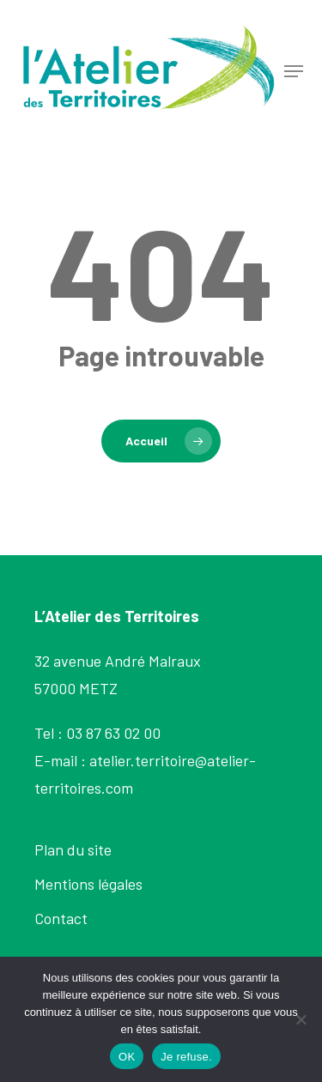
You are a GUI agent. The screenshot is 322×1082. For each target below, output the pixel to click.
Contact (61, 918)
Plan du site (73, 849)
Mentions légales (88, 883)
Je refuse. (186, 1056)
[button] (293, 71)
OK (126, 1056)
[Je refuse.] (300, 1019)
